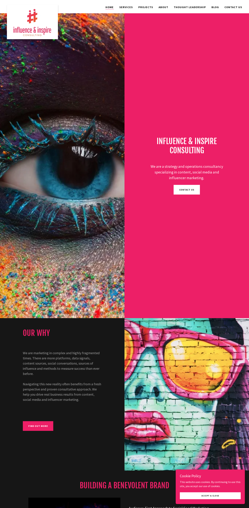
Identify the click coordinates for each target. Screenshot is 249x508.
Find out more (38, 426)
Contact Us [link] (233, 7)
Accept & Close (210, 500)
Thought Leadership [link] (190, 7)
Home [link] (109, 7)
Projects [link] (145, 7)
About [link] (163, 7)
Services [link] (126, 7)
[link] (32, 6)
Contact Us (186, 189)
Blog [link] (215, 7)
